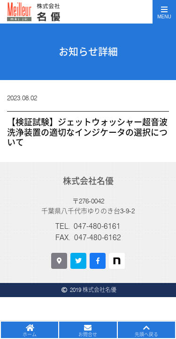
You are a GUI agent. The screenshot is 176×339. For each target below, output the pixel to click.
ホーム (30, 334)
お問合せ (87, 334)
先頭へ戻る (146, 334)
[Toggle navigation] (164, 12)
